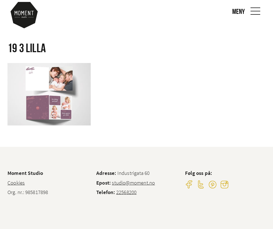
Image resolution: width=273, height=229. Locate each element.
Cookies (16, 182)
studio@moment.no (133, 182)
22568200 (126, 192)
